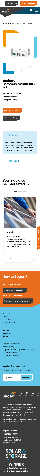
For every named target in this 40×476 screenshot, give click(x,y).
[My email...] (11, 377)
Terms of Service (12, 421)
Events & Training (10, 322)
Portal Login (12, 3)
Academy (7, 333)
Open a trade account (14, 296)
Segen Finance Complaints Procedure (18, 350)
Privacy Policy (8, 347)
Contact (6, 330)
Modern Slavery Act (11, 344)
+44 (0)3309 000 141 (10, 434)
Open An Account (28, 3)
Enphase (31, 23)
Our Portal (7, 319)
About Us (6, 313)
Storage (21, 23)
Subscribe (26, 377)
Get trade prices (12, 110)
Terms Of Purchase (11, 356)
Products (9, 23)
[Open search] (31, 10)
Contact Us (11, 118)
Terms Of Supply (10, 353)
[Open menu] (36, 10)
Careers (6, 336)
